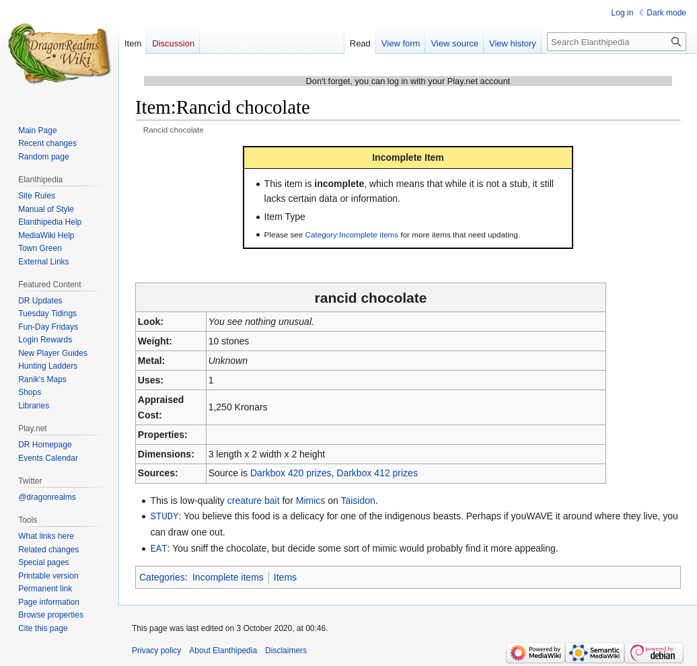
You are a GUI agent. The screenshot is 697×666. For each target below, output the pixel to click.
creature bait (253, 500)
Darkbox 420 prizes (291, 473)
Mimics (311, 500)
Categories (162, 575)
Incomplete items (228, 575)
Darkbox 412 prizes (377, 473)
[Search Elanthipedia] (616, 41)
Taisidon (357, 500)
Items (285, 575)
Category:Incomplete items (352, 234)
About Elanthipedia (223, 649)
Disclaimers (286, 649)
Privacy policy (156, 649)
